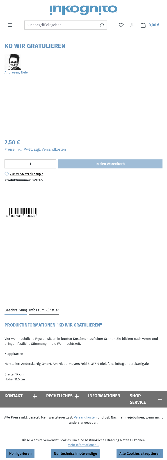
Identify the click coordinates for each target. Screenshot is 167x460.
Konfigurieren (20, 453)
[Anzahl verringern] (9, 163)
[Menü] (10, 25)
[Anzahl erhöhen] (51, 163)
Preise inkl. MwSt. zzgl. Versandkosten (35, 149)
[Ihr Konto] (132, 25)
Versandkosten (85, 417)
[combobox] (60, 25)
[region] (83, 109)
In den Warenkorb (110, 164)
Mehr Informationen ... (83, 445)
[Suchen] (101, 25)
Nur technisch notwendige (75, 453)
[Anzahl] (30, 163)
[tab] (16, 310)
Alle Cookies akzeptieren (139, 453)
